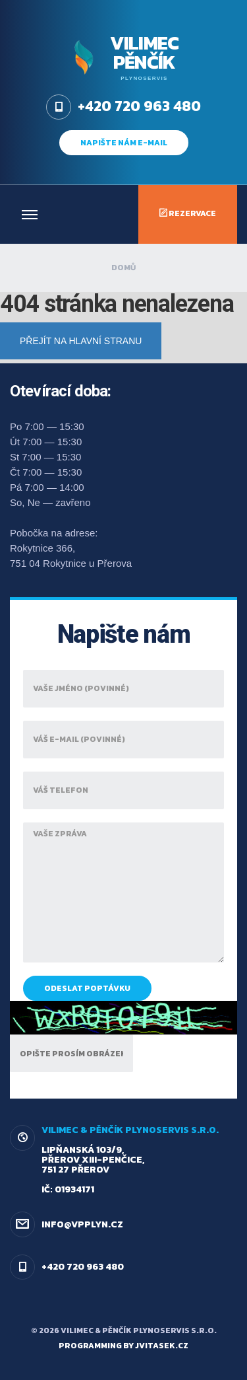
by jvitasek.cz (155, 1346)
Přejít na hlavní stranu (81, 341)
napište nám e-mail (123, 143)
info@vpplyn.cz (82, 1224)
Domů (123, 267)
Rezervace (187, 213)
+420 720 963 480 (82, 1267)
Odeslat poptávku (87, 988)
